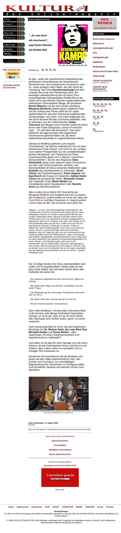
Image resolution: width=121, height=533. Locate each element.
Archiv (100, 507)
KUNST (55, 507)
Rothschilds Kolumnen (104, 39)
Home (11, 507)
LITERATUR (67, 507)
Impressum (36, 507)
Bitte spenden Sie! (12, 70)
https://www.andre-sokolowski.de (60, 436)
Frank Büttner (36, 200)
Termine (110, 507)
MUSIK (79, 507)
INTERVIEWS (99, 67)
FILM (47, 507)
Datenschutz (23, 507)
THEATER (89, 507)
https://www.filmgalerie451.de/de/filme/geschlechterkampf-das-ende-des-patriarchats (59, 429)
